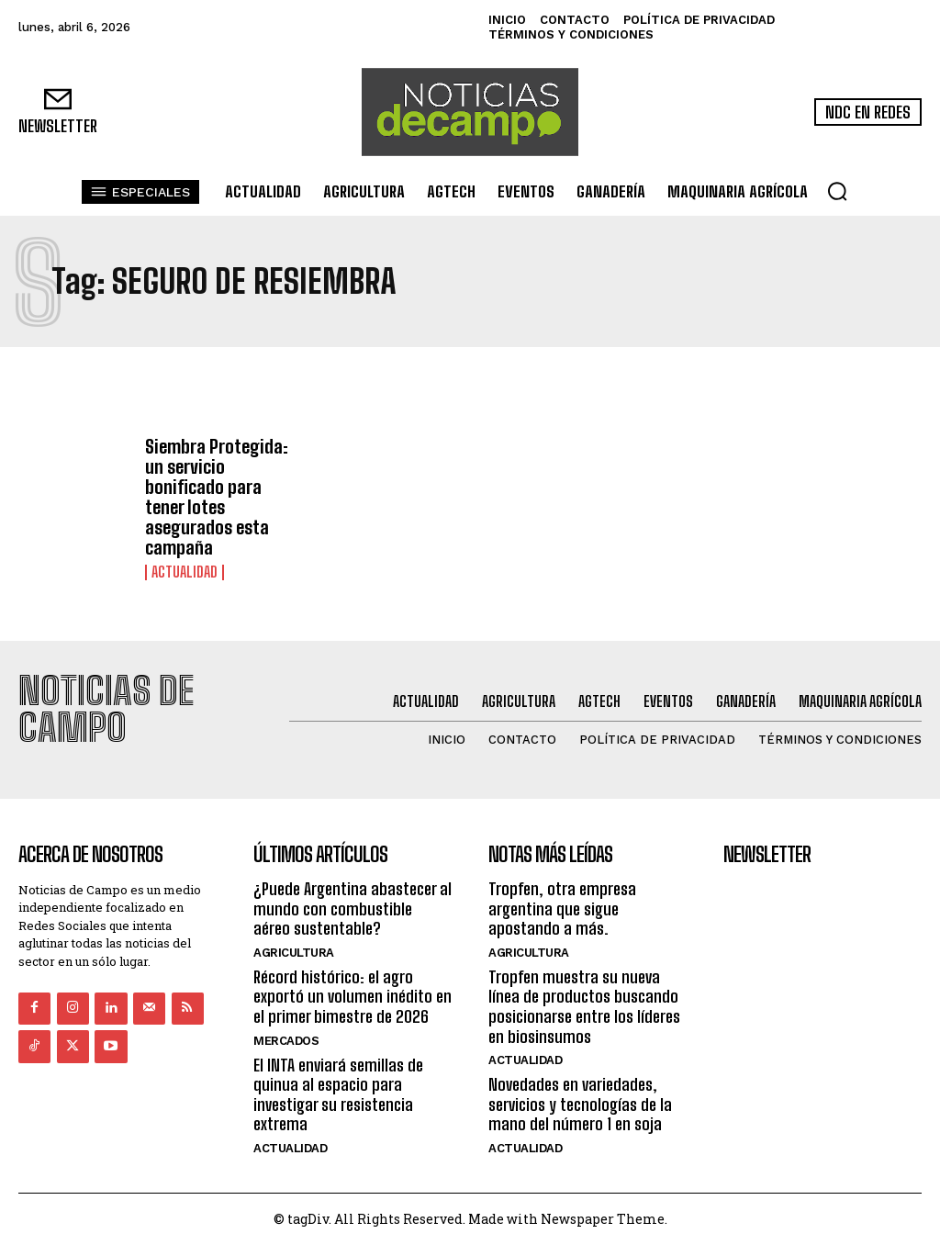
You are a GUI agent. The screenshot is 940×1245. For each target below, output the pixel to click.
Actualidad (184, 572)
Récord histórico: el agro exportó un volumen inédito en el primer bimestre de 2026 (352, 996)
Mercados (286, 1040)
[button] (837, 191)
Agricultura (293, 952)
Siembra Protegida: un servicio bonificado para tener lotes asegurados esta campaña (216, 496)
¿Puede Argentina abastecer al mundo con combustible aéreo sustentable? (352, 907)
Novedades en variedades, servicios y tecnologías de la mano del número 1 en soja (580, 1104)
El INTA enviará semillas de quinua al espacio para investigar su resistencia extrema (338, 1094)
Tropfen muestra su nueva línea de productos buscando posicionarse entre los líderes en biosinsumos (584, 1006)
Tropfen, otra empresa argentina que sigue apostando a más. (562, 907)
